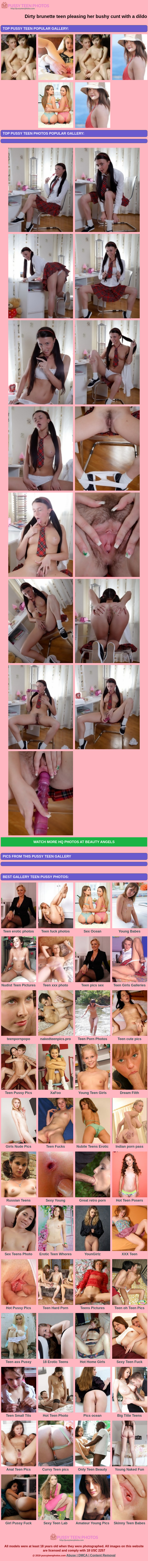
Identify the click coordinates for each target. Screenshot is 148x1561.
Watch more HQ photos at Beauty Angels (73, 842)
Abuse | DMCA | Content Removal (91, 1555)
